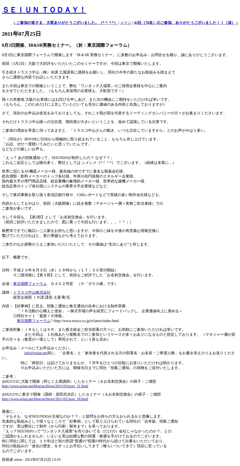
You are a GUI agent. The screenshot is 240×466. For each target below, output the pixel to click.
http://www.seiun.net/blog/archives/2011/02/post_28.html (45, 399)
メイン (125, 23)
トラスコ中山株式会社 (32, 292)
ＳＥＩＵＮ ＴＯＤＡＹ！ (44, 10)
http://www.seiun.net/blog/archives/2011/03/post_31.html (45, 386)
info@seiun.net (35, 353)
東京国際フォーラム (30, 284)
